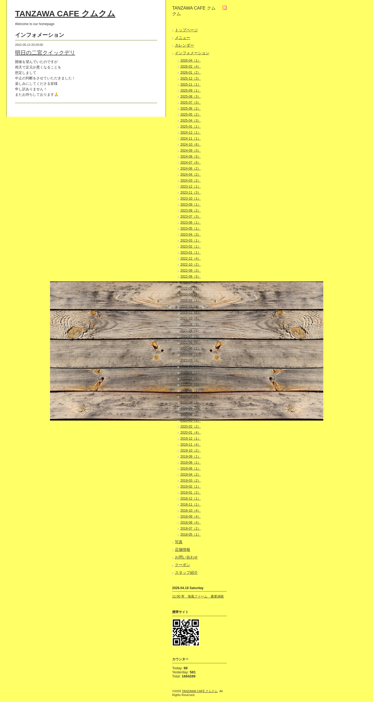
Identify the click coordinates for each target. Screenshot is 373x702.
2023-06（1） (190, 222)
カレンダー (184, 45)
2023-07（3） (190, 216)
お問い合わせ (186, 557)
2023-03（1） (190, 240)
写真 (179, 542)
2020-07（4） (190, 396)
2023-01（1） (190, 252)
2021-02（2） (190, 366)
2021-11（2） (190, 312)
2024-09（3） (190, 150)
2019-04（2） (190, 474)
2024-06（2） (190, 168)
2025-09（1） (190, 90)
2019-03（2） (190, 480)
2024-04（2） (190, 174)
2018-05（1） (190, 534)
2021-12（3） (190, 306)
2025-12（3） (190, 78)
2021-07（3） (190, 336)
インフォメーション (192, 53)
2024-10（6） (190, 144)
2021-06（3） (190, 342)
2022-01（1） (190, 300)
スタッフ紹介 (186, 572)
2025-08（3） (190, 96)
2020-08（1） (190, 390)
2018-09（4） (190, 516)
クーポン (182, 565)
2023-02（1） (190, 246)
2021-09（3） (190, 324)
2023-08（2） (190, 210)
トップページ (186, 30)
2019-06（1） (190, 468)
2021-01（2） (190, 372)
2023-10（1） (190, 198)
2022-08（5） (190, 276)
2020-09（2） (190, 384)
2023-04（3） (190, 234)
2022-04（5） (190, 294)
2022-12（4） (190, 258)
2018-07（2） (190, 528)
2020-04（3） (190, 414)
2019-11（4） (190, 444)
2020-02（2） (190, 426)
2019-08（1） (190, 462)
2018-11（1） (190, 504)
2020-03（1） (190, 420)
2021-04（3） (190, 354)
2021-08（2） (190, 330)
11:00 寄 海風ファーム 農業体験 (198, 596)
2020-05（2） (190, 408)
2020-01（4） (190, 432)
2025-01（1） (190, 126)
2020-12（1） (190, 378)
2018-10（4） (190, 510)
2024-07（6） (190, 162)
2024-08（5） (190, 156)
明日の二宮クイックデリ (45, 53)
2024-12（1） (190, 132)
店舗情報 (182, 549)
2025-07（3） (190, 102)
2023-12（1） (190, 186)
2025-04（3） (190, 120)
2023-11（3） (190, 192)
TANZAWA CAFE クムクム (65, 13)
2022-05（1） (190, 288)
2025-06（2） (190, 108)
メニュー (182, 37)
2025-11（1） (190, 84)
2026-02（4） (190, 66)
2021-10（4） (190, 318)
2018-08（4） (190, 522)
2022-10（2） (190, 264)
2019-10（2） (190, 450)
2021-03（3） (190, 360)
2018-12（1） (190, 498)
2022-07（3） (190, 282)
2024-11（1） (190, 138)
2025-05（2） (190, 114)
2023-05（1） (190, 228)
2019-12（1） (190, 438)
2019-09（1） (190, 456)
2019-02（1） (190, 486)
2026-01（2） (190, 72)
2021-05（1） (190, 348)
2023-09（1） (190, 204)
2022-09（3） (190, 270)
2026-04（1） (190, 60)
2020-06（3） (190, 402)
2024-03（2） (190, 180)
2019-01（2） (190, 492)
